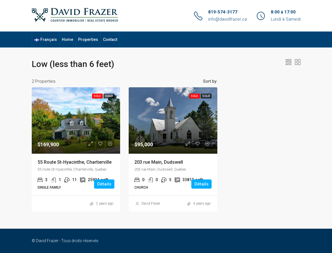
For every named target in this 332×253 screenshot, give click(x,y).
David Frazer (151, 203)
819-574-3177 (222, 12)
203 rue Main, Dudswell (158, 162)
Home (67, 39)
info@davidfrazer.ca (227, 19)
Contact (110, 39)
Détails (104, 184)
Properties (88, 39)
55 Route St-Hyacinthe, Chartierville (74, 162)
